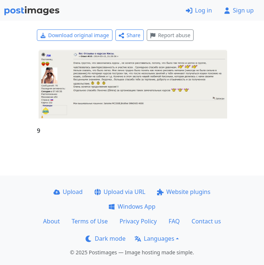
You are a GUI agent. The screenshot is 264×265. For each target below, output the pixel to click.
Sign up (239, 10)
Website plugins (183, 192)
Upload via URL (119, 192)
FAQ (174, 221)
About (51, 221)
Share (129, 35)
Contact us (206, 221)
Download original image (74, 35)
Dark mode (105, 238)
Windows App (131, 206)
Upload (68, 192)
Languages (154, 238)
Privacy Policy (138, 221)
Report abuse (170, 35)
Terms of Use (90, 221)
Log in (199, 10)
